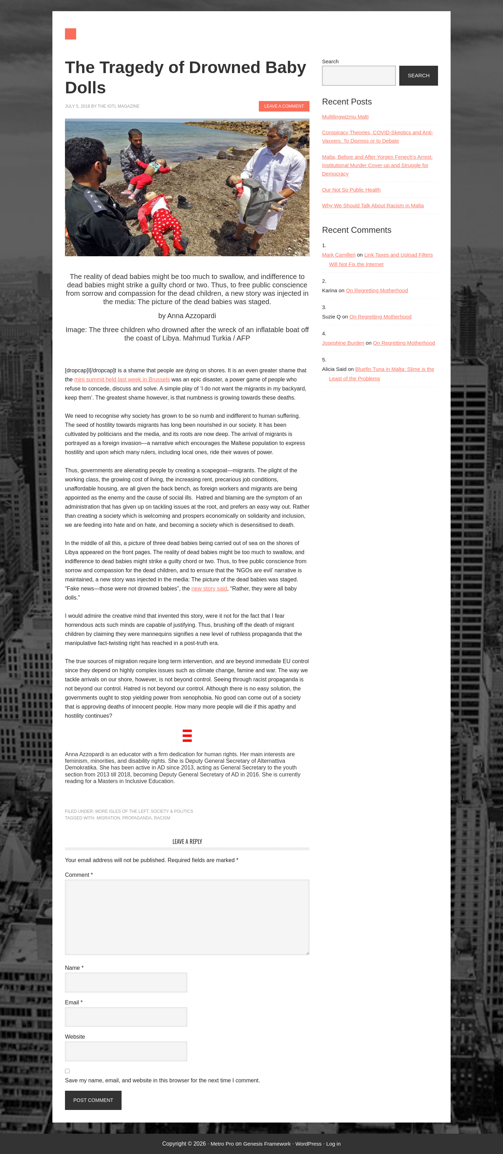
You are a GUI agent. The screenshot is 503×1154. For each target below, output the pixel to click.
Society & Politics (172, 811)
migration (108, 818)
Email (74, 1002)
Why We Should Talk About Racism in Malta (373, 205)
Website (75, 1037)
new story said (209, 589)
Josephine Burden (343, 343)
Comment (79, 875)
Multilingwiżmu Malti (345, 117)
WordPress (310, 1144)
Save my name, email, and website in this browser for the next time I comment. (162, 1080)
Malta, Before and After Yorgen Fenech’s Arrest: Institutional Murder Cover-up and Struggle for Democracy (377, 165)
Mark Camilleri (339, 255)
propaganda (137, 818)
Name (74, 968)
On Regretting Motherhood (377, 290)
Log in (336, 1144)
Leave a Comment (284, 106)
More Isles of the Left (121, 811)
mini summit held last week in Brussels (122, 379)
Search (330, 61)
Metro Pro (219, 1144)
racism (162, 818)
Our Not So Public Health (351, 190)
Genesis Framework (266, 1144)
